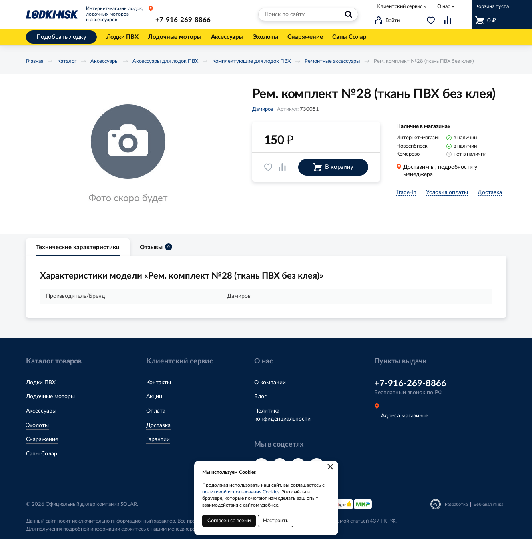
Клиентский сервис (399, 6)
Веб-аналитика (488, 504)
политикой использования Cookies (240, 491)
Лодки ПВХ (41, 382)
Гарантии (158, 439)
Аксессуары (104, 61)
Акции (154, 396)
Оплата (155, 411)
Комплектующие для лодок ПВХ (251, 61)
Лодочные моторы (50, 396)
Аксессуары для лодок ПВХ (165, 61)
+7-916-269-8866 (183, 19)
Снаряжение (42, 439)
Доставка (158, 425)
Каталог (66, 61)
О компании (270, 382)
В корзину (333, 167)
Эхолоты (37, 425)
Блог (260, 396)
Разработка (456, 504)
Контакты (158, 382)
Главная (34, 61)
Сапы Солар (41, 454)
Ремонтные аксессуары (332, 61)
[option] (128, 154)
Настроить (275, 520)
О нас (443, 6)
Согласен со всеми (229, 520)
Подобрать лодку (61, 37)
